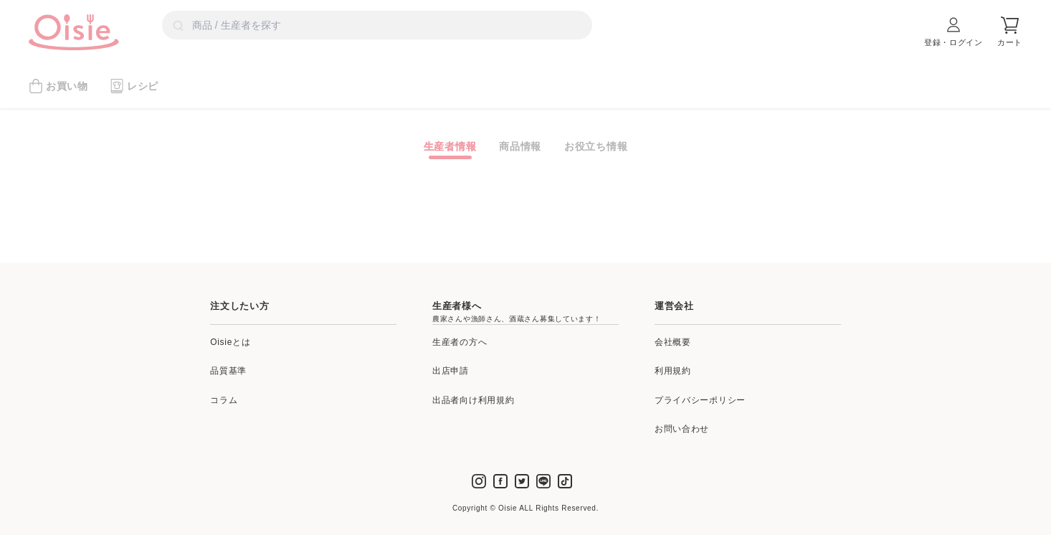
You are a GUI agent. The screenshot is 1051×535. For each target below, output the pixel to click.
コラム (223, 400)
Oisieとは (230, 342)
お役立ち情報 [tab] (595, 146)
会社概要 (673, 342)
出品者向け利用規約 (473, 400)
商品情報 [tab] (520, 146)
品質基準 (228, 371)
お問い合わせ (682, 429)
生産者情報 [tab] (450, 146)
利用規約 (673, 371)
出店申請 (450, 371)
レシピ (134, 86)
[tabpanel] (525, 164)
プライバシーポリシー (700, 400)
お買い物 (58, 86)
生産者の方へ (459, 342)
